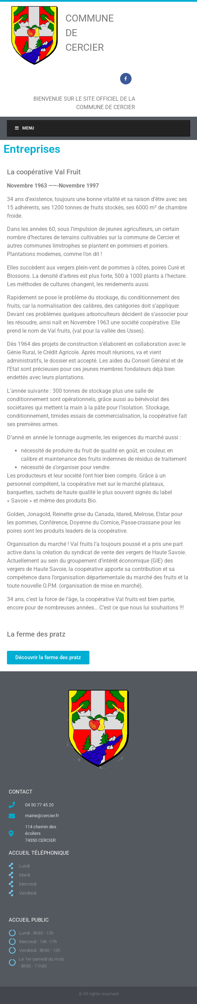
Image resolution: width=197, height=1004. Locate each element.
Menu (24, 128)
